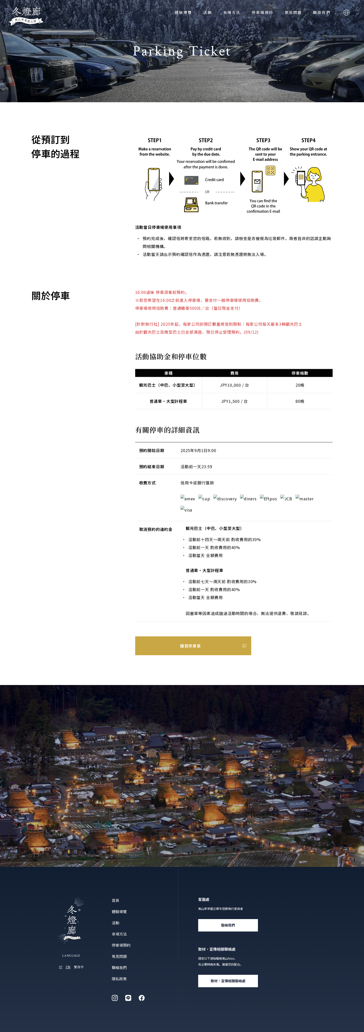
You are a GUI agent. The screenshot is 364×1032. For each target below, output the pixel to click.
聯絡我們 (321, 12)
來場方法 (232, 12)
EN (68, 967)
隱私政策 (119, 978)
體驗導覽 (183, 12)
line (128, 998)
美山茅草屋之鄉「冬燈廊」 (26, 16)
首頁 (115, 900)
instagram (115, 998)
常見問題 (293, 12)
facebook (142, 998)
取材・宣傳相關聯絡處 (228, 980)
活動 (207, 12)
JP (60, 967)
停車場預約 (262, 12)
